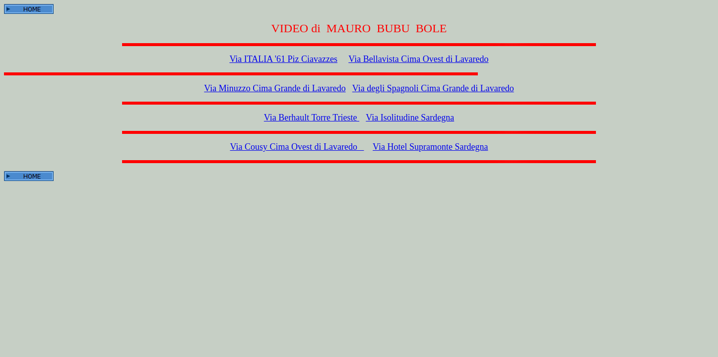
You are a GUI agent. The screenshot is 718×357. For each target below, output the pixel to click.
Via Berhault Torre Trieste (311, 117)
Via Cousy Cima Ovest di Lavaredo (297, 147)
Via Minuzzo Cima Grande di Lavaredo (274, 88)
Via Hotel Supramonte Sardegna (430, 147)
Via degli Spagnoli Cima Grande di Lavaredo (433, 88)
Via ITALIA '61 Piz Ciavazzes (283, 59)
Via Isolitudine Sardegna (410, 117)
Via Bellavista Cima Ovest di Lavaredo (418, 59)
